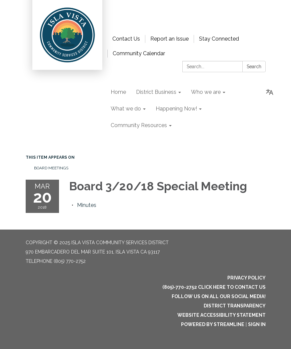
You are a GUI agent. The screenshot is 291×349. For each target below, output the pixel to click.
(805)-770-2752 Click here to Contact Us (214, 287)
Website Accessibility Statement (221, 315)
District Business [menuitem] (156, 92)
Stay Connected (219, 39)
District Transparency (235, 305)
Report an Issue (169, 39)
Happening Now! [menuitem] (176, 108)
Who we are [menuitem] (206, 92)
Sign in (257, 324)
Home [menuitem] (118, 92)
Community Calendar (139, 53)
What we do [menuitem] (126, 108)
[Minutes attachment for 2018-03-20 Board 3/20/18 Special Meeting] (86, 205)
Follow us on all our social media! (219, 296)
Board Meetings (51, 168)
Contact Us (126, 39)
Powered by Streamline (212, 324)
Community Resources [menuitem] (139, 125)
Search (254, 66)
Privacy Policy (246, 277)
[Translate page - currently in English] (270, 92)
